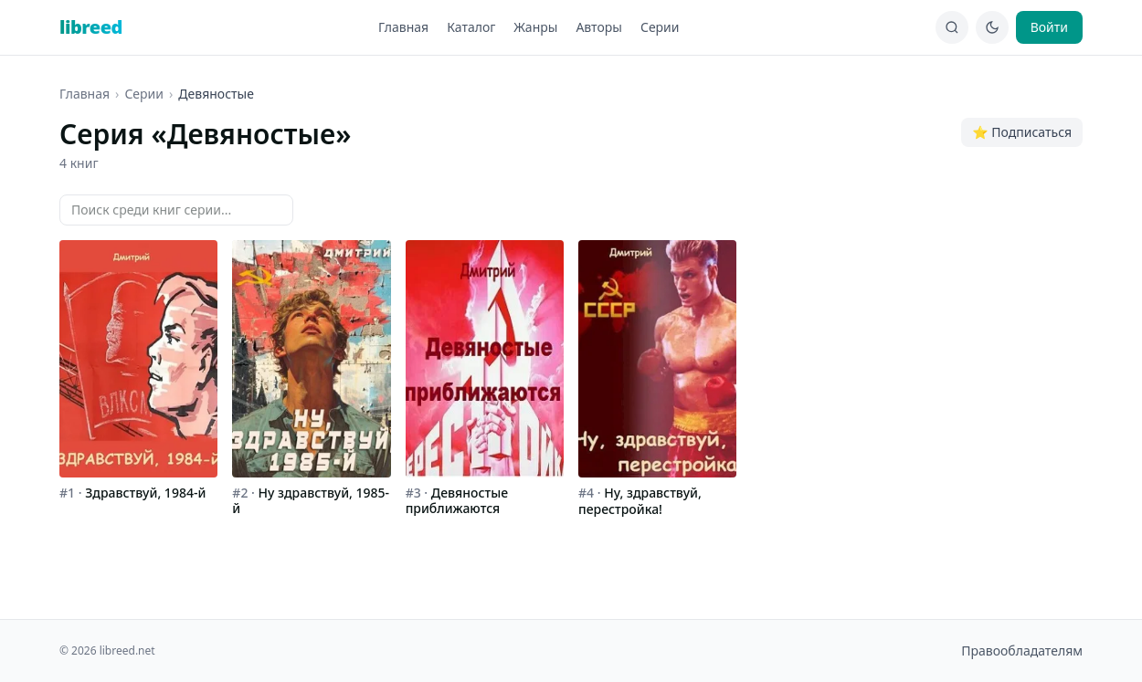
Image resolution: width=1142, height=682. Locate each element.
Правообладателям (1022, 650)
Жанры (535, 27)
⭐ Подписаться (1022, 132)
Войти (1049, 27)
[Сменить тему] (992, 27)
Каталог (471, 27)
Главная (403, 27)
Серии (660, 27)
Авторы (599, 27)
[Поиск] (952, 27)
